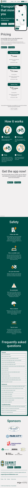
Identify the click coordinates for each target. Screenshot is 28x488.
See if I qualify (14, 108)
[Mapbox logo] (2, 216)
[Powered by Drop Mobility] (22, 482)
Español (25, 1)
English (23, 1)
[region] (14, 202)
